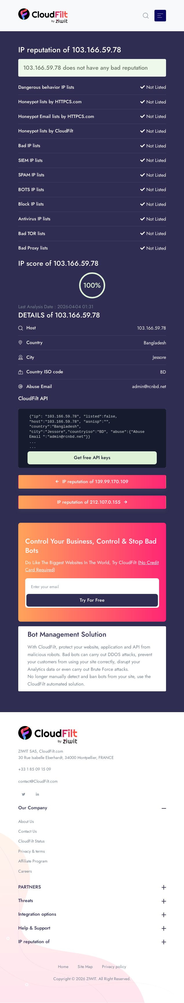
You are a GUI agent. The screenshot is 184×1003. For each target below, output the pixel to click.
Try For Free (92, 600)
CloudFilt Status (31, 841)
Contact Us (27, 831)
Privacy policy (114, 966)
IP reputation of (92, 941)
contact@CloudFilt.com (38, 781)
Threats (92, 900)
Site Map (85, 966)
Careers (25, 871)
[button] (145, 16)
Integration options (92, 914)
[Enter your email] (92, 586)
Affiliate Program (33, 861)
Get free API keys (92, 457)
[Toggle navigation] (160, 15)
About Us (26, 821)
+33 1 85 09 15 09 (34, 769)
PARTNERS (92, 887)
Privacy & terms (31, 851)
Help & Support (92, 928)
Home (63, 966)
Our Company (92, 807)
